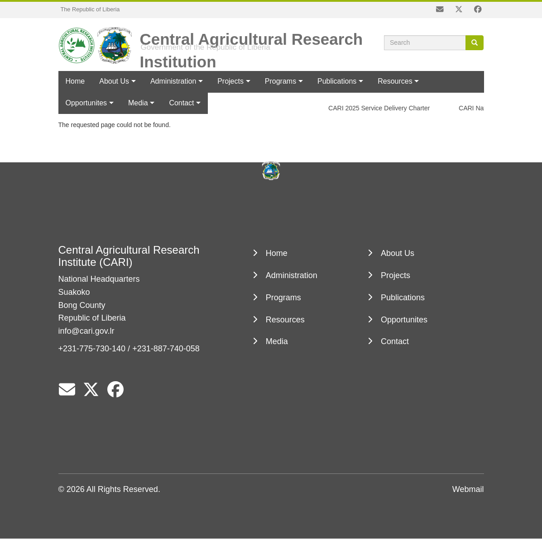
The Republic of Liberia (90, 9)
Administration (173, 81)
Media (277, 341)
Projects (230, 81)
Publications (336, 81)
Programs (280, 81)
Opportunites (404, 319)
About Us (114, 81)
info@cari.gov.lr (86, 331)
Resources (395, 81)
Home (75, 81)
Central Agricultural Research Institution (251, 35)
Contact (395, 341)
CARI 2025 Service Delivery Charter (381, 108)
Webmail (468, 489)
